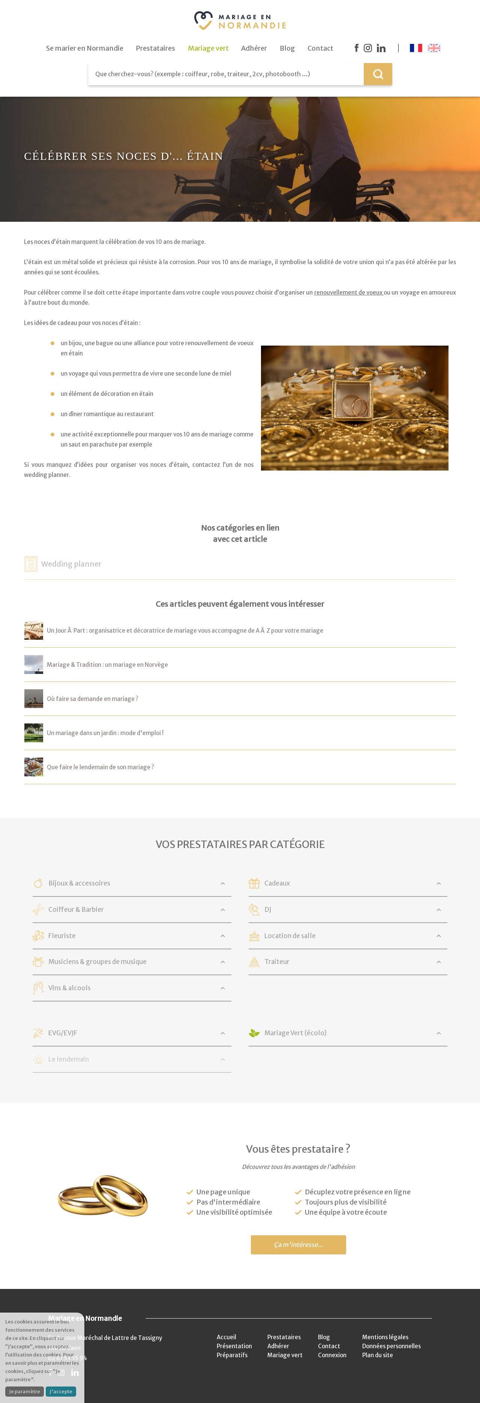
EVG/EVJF (62, 1033)
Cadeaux (277, 883)
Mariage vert (285, 1355)
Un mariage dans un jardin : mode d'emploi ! (105, 733)
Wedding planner (71, 563)
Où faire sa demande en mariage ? (92, 698)
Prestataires (284, 1337)
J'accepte (61, 1391)
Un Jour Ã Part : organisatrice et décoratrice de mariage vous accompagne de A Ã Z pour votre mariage (185, 630)
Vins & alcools (69, 988)
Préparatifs (232, 1355)
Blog (324, 1337)
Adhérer (278, 1346)
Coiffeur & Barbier (76, 909)
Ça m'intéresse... (298, 1245)
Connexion (332, 1355)
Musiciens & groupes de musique (97, 962)
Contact (329, 1346)
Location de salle (290, 936)
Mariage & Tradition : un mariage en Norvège (107, 664)
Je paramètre (24, 1391)
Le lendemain (68, 1059)
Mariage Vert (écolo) (295, 1033)
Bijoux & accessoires (79, 883)
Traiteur (277, 962)
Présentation (234, 1346)
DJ (268, 909)
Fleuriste (62, 936)
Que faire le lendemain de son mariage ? (100, 767)
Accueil (226, 1337)
